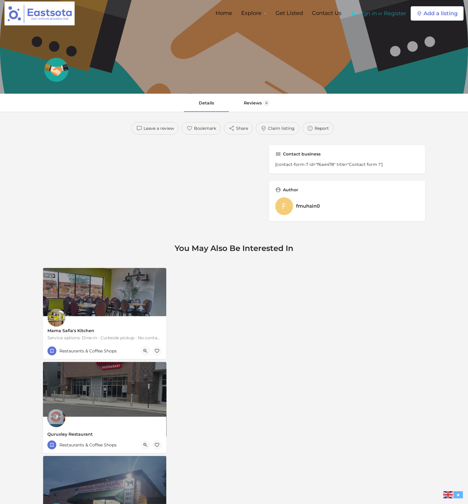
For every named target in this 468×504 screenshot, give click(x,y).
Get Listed (289, 13)
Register (395, 13)
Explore (251, 13)
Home (223, 13)
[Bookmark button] (157, 351)
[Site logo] (40, 13)
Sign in (367, 13)
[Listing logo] (56, 70)
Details (206, 103)
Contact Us (326, 13)
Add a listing (437, 13)
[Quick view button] (145, 351)
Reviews (256, 103)
